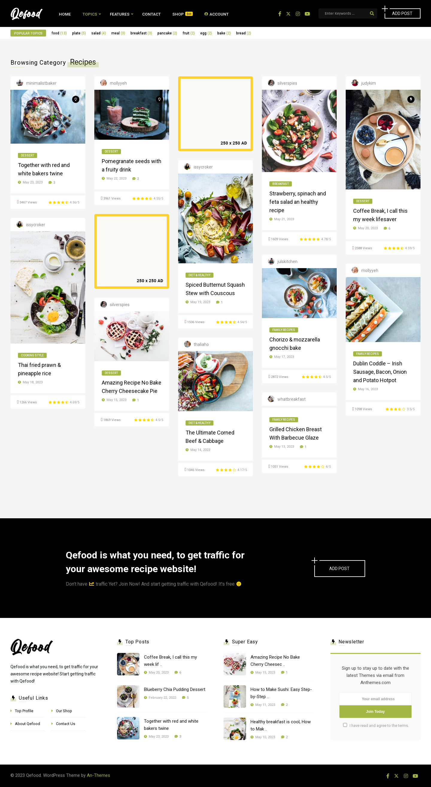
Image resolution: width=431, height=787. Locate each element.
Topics (90, 14)
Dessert (27, 155)
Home (65, 14)
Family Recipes (283, 330)
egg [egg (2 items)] (206, 33)
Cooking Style (32, 355)
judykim (368, 83)
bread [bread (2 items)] (243, 33)
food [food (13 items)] (59, 33)
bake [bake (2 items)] (224, 33)
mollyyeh (118, 83)
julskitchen (287, 261)
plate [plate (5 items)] (79, 33)
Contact (151, 14)
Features (120, 14)
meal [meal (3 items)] (118, 33)
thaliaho (201, 344)
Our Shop (64, 711)
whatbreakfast (291, 399)
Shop (182, 14)
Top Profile (24, 711)
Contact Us (65, 723)
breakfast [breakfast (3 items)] (141, 33)
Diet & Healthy (199, 275)
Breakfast (280, 184)
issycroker (203, 167)
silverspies (287, 83)
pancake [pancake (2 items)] (167, 33)
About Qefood (27, 723)
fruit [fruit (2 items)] (189, 33)
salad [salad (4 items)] (98, 33)
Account (216, 14)
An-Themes (98, 775)
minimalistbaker (41, 83)
